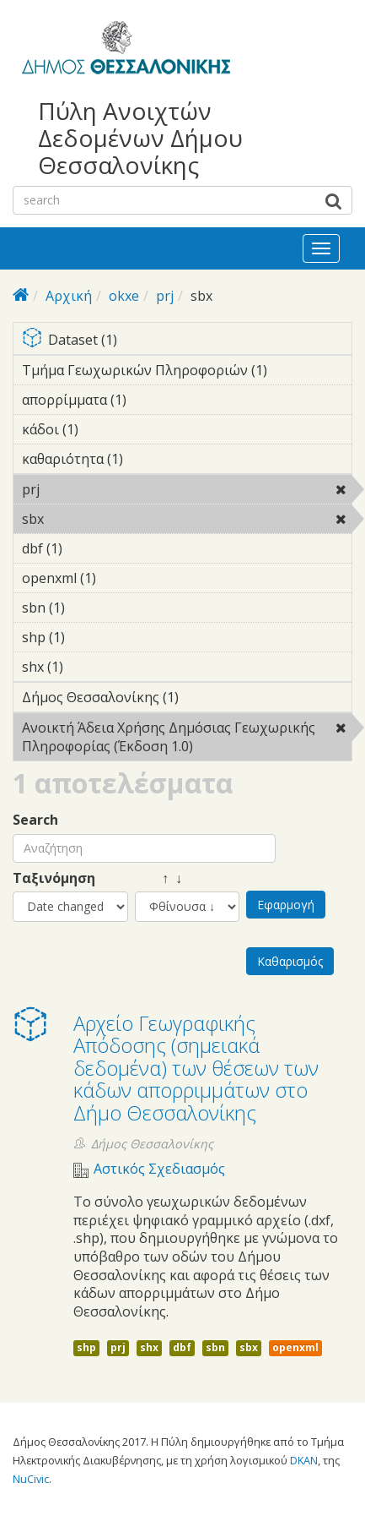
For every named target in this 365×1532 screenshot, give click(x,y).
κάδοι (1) (104, 429)
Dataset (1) (187, 341)
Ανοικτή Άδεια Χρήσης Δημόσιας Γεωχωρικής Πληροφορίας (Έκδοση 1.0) (187, 739)
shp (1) (91, 637)
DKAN (304, 1460)
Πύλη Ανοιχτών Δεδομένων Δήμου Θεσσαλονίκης (140, 138)
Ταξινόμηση (54, 878)
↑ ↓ (158, 878)
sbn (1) (91, 607)
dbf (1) (88, 548)
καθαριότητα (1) (149, 459)
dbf (182, 1347)
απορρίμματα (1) (152, 399)
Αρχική (69, 295)
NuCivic (31, 1478)
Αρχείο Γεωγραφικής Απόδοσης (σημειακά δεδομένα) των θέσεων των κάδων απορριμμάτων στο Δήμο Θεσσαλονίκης (196, 1067)
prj (165, 295)
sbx (87, 519)
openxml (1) (122, 578)
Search (35, 820)
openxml (295, 1347)
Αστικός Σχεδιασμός (159, 1169)
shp (86, 1347)
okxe (124, 295)
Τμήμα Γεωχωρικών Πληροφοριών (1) (187, 372)
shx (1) (89, 666)
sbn (215, 1347)
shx (149, 1347)
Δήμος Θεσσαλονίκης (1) (187, 699)
